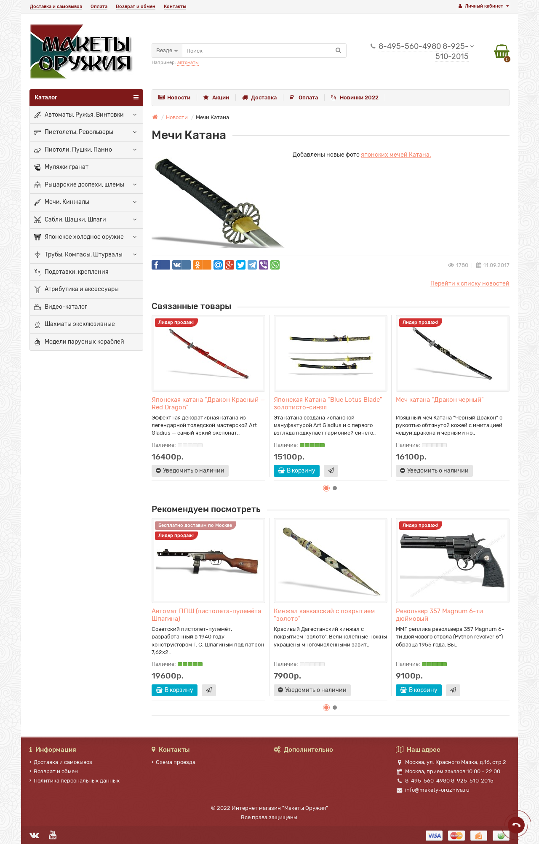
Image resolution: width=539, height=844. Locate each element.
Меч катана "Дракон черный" (440, 399)
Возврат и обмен (135, 6)
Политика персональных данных (74, 780)
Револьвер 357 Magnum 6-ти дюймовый (439, 614)
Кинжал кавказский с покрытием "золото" (324, 614)
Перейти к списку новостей (470, 283)
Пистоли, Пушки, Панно (73, 150)
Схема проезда (173, 762)
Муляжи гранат (61, 167)
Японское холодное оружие (79, 237)
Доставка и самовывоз (56, 6)
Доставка (259, 97)
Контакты (175, 6)
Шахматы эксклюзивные (74, 325)
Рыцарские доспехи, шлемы (79, 185)
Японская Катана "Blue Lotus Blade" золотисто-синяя (328, 403)
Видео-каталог (60, 307)
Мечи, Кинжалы (61, 202)
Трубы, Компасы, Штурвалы (78, 255)
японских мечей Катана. (396, 154)
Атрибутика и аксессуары (76, 290)
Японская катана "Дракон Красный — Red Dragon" (208, 403)
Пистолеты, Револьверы (73, 132)
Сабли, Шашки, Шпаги (70, 220)
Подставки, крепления (71, 272)
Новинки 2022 (355, 97)
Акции (216, 97)
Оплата (99, 6)
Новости (174, 97)
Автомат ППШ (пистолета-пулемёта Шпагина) (206, 614)
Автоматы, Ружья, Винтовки (79, 115)
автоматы (188, 62)
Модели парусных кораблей (79, 342)
